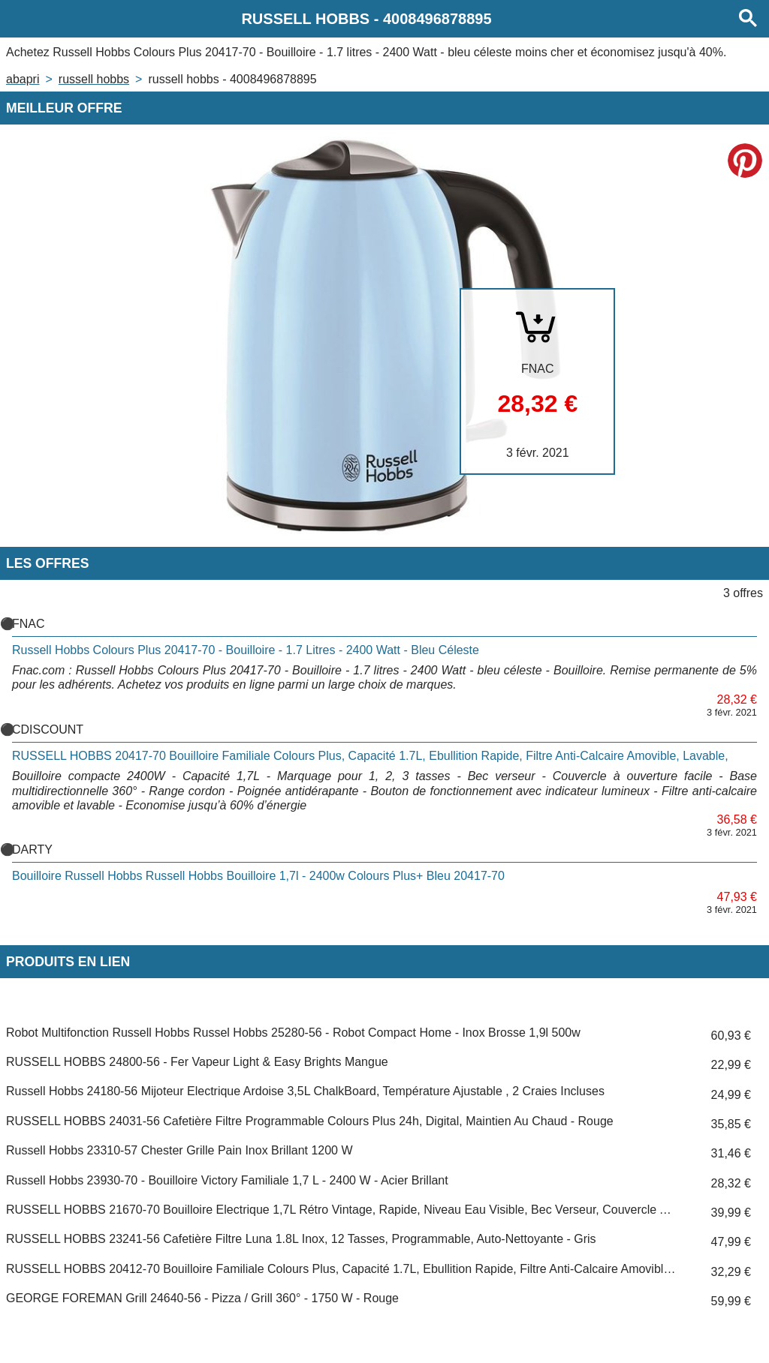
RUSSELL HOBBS (94, 79)
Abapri (22, 79)
